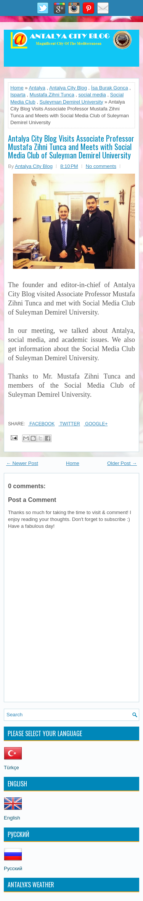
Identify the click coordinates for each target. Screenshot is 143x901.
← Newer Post (22, 463)
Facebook (41, 424)
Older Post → (122, 463)
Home (17, 88)
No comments (101, 166)
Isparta (18, 94)
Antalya (37, 88)
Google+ (96, 424)
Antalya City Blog (68, 88)
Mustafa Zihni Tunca (52, 94)
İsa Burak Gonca (109, 88)
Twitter (69, 424)
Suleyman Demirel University (71, 102)
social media (92, 94)
